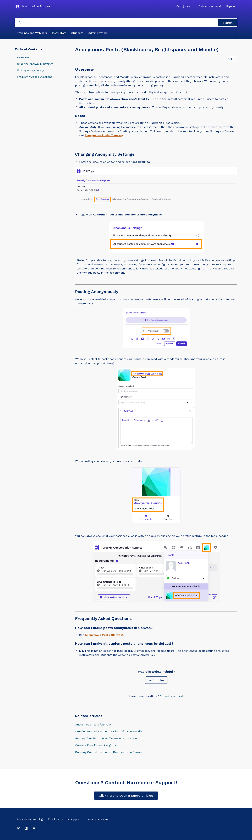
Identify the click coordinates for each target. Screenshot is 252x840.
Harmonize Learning (30, 819)
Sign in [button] (230, 6)
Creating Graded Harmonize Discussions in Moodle (108, 731)
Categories (185, 6)
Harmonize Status (97, 819)
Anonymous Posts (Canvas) (93, 724)
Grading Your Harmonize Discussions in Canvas (106, 738)
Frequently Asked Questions (34, 76)
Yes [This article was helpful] (151, 680)
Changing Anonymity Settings (35, 64)
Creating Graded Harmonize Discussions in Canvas (108, 752)
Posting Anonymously (30, 70)
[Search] (126, 22)
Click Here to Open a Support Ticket (126, 795)
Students (77, 33)
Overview (23, 57)
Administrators (97, 33)
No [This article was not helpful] (162, 680)
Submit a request (210, 6)
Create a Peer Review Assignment (97, 745)
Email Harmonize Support (64, 819)
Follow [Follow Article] (231, 59)
